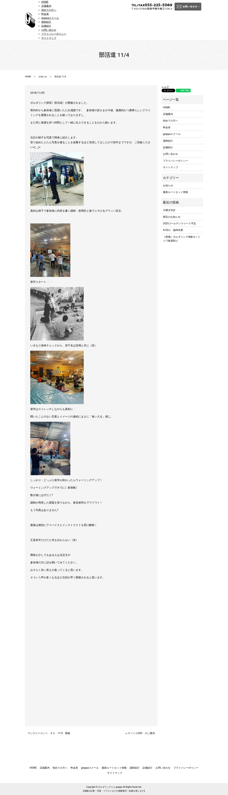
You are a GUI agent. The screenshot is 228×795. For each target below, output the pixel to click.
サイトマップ (48, 38)
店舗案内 (46, 5)
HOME (44, 2)
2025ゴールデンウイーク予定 (179, 223)
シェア (165, 86)
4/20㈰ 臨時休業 (173, 230)
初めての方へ (48, 10)
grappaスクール (50, 18)
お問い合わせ (48, 30)
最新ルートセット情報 (175, 192)
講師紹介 (46, 21)
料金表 (45, 13)
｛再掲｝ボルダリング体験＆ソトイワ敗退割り (181, 238)
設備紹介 (46, 25)
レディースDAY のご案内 (140, 733)
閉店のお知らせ (171, 216)
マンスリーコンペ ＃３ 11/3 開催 (49, 733)
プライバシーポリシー (53, 33)
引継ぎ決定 (169, 210)
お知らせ (42, 76)
